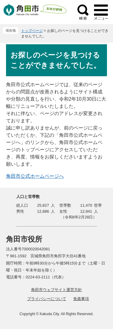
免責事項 (81, 298)
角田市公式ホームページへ (35, 176)
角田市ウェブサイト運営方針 (56, 289)
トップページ (32, 31)
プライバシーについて (46, 298)
